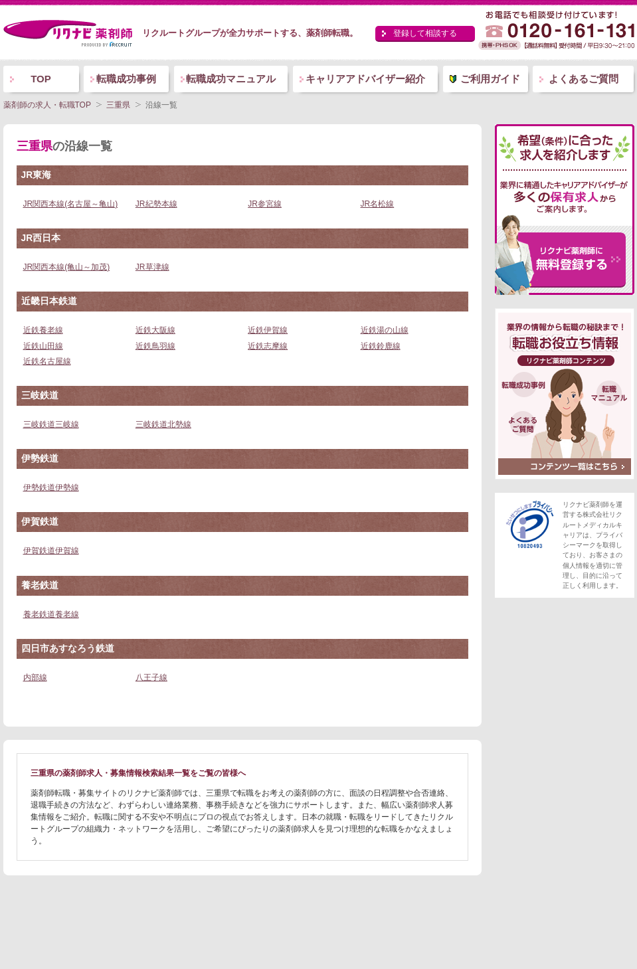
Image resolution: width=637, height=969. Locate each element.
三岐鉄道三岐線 (51, 424)
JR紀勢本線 (156, 204)
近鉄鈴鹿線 (381, 346)
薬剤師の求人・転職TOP (47, 105)
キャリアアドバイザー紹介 (365, 78)
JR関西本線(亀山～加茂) (66, 267)
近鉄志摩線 (268, 346)
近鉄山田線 (43, 346)
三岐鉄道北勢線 (163, 424)
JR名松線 (378, 204)
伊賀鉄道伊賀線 (51, 550)
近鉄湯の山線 (385, 330)
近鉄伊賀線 (268, 330)
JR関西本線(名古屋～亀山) (70, 204)
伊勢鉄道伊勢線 (51, 487)
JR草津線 (152, 267)
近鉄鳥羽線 (155, 346)
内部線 (35, 677)
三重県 (118, 105)
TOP (41, 78)
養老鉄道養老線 (51, 614)
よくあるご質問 (583, 78)
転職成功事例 (126, 78)
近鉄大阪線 (155, 330)
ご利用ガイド (490, 78)
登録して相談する (425, 33)
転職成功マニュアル (231, 78)
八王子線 (151, 677)
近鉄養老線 (43, 330)
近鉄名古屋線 (47, 361)
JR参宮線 (265, 204)
